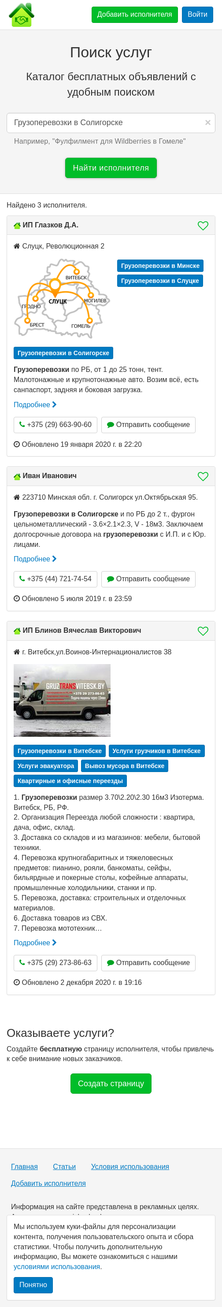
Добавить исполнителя (134, 14)
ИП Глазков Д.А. (50, 225)
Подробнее (35, 404)
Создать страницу (111, 1083)
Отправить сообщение (148, 424)
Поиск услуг (111, 52)
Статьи (64, 1166)
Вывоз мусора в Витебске (125, 765)
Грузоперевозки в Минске (160, 265)
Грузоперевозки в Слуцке (160, 280)
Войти (197, 14)
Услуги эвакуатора (46, 765)
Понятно (33, 1284)
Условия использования (130, 1166)
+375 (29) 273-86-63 (55, 962)
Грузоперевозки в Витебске (60, 750)
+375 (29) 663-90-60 (55, 424)
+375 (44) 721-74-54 (55, 579)
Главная (24, 1166)
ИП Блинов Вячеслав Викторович (81, 630)
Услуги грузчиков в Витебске (157, 750)
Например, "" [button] (100, 141)
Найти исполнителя (111, 167)
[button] (200, 225)
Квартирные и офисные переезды (70, 780)
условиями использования (57, 1266)
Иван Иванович (49, 475)
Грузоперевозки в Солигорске (63, 352)
